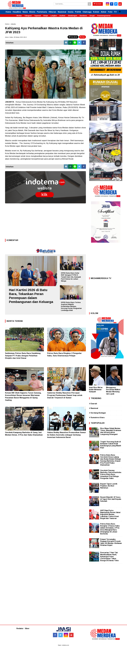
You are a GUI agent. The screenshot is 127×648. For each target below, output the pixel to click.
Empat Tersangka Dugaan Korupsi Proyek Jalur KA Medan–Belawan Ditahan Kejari (111, 542)
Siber (27, 628)
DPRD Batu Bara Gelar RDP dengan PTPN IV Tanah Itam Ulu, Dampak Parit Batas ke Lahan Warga (71, 277)
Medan (19, 15)
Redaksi (19, 628)
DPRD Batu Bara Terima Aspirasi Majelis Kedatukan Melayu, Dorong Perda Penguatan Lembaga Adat (71, 306)
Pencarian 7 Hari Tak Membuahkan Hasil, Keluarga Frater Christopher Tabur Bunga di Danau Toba (109, 557)
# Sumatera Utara (96, 417)
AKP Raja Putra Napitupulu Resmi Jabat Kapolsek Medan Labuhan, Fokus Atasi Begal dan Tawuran (110, 514)
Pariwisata (42, 12)
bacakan (73, 37)
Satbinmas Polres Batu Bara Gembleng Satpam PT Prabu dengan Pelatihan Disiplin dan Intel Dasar (23, 355)
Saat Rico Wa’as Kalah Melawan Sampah (96, 390)
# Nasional (93, 408)
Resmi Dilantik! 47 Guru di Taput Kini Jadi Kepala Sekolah (110, 499)
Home (8, 12)
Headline (17, 12)
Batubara (83, 15)
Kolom (96, 12)
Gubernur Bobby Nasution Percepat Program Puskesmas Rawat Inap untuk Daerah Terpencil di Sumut (64, 395)
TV (115, 12)
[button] (120, 11)
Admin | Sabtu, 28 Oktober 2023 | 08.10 (16, 37)
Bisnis (32, 12)
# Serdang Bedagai (97, 413)
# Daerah (93, 404)
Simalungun (72, 15)
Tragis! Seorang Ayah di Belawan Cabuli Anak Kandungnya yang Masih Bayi (110, 445)
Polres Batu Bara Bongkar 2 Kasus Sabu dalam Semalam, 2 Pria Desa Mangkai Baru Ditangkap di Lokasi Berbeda (110, 529)
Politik (78, 12)
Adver (103, 12)
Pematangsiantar (104, 15)
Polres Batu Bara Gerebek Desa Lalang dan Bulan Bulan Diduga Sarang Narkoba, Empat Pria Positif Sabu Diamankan (110, 460)
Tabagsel (28, 15)
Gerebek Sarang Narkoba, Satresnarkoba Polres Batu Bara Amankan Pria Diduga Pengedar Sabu (110, 474)
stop (82, 37)
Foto (110, 12)
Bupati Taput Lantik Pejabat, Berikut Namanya (108, 486)
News (25, 12)
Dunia (70, 12)
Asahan (62, 15)
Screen (98, 4)
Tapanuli (37, 15)
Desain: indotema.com (63, 645)
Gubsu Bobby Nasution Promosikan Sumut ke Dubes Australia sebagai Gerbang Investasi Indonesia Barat (66, 434)
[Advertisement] (45, 221)
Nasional (62, 12)
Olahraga (87, 12)
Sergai (92, 15)
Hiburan (52, 12)
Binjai (45, 15)
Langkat (53, 15)
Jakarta (13, 24)
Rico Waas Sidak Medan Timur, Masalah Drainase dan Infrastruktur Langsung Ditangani (110, 431)
